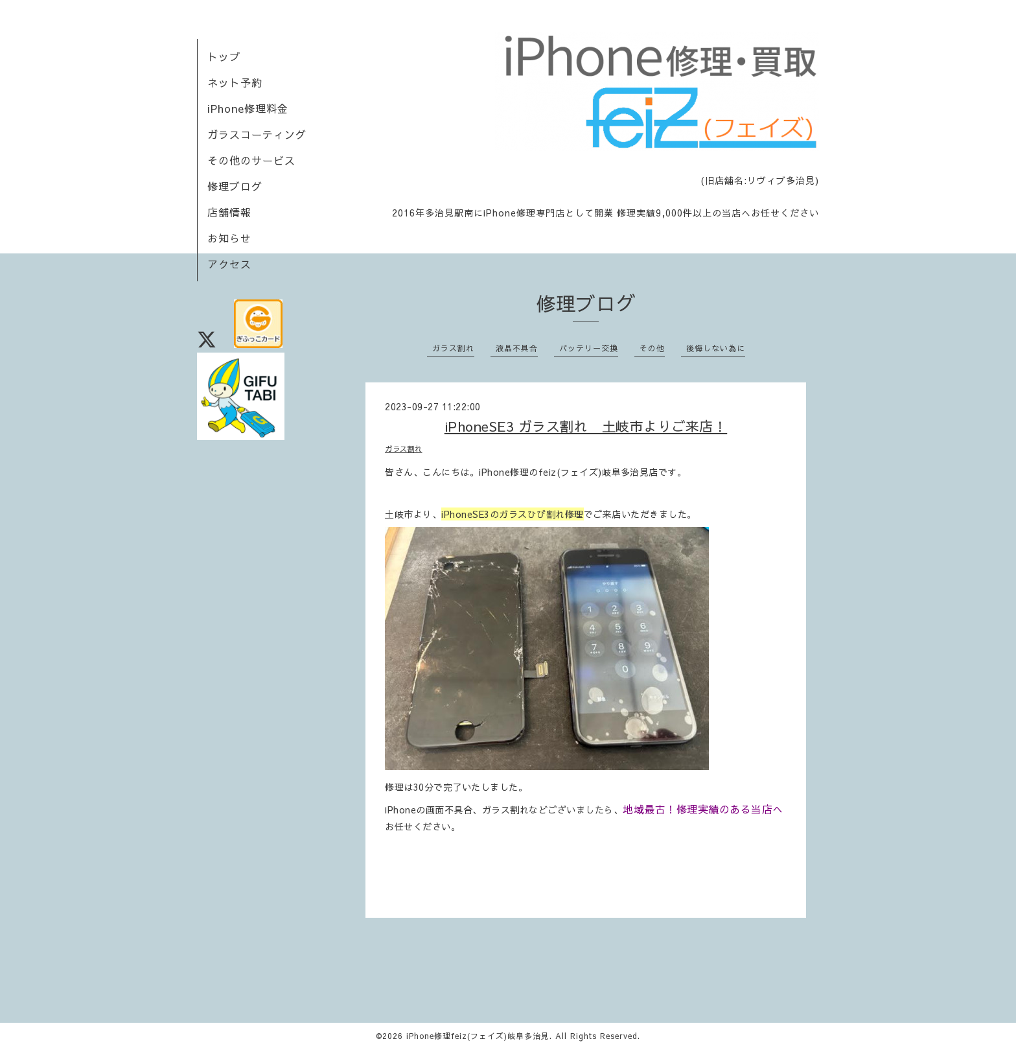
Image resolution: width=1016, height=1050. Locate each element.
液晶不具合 (517, 348)
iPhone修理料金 (247, 108)
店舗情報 (229, 212)
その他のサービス (251, 160)
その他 (652, 348)
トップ (223, 56)
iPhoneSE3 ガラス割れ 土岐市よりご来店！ (586, 426)
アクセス (229, 264)
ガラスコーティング (256, 134)
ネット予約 (234, 82)
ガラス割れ (453, 348)
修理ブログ (234, 186)
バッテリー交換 (588, 348)
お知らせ (229, 238)
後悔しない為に (715, 348)
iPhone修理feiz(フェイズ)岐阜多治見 (477, 1036)
